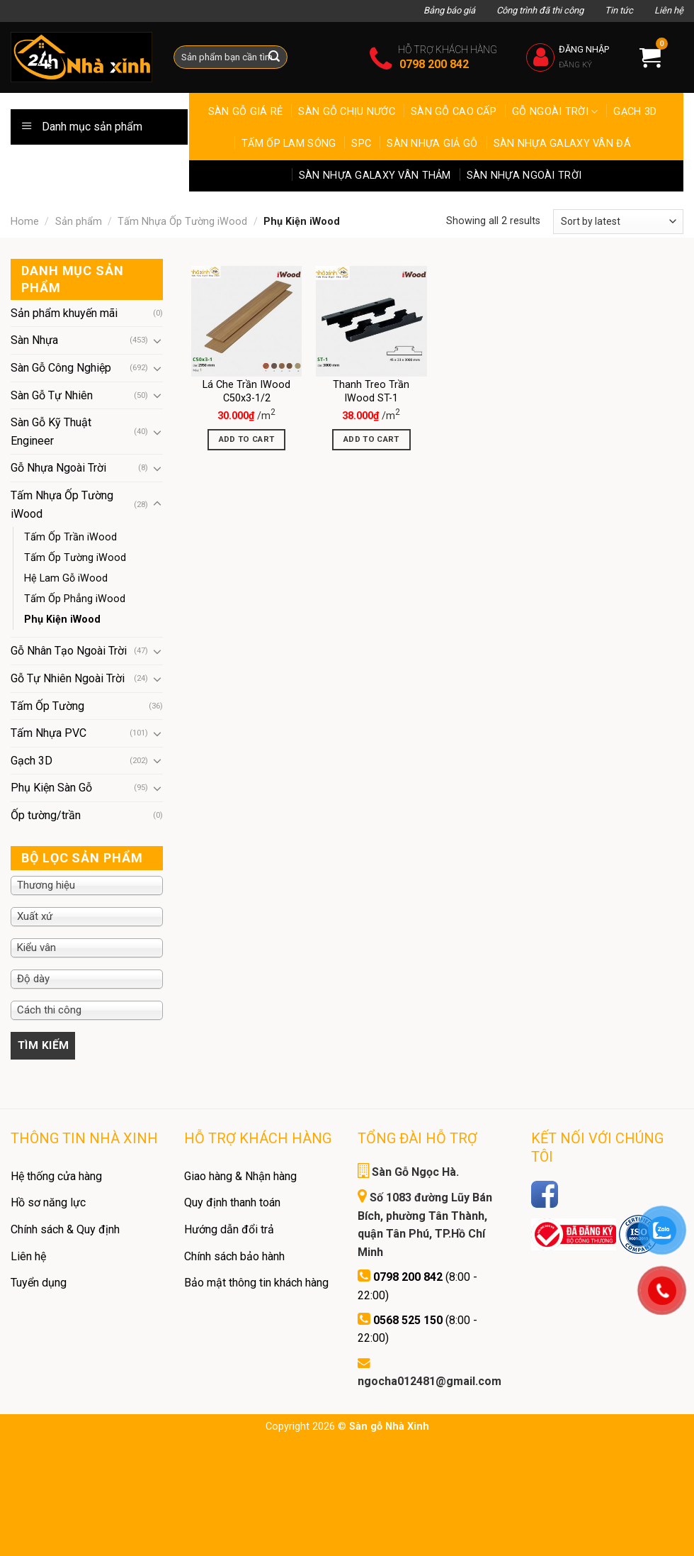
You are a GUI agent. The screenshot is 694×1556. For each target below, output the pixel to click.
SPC (361, 144)
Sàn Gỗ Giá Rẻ (245, 112)
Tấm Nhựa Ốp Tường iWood (182, 222)
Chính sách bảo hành (234, 1256)
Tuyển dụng (39, 1282)
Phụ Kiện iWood (62, 619)
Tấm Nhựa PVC (48, 733)
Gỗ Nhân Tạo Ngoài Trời (69, 650)
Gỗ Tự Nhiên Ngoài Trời (68, 678)
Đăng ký (575, 65)
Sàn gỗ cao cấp (453, 112)
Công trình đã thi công (540, 10)
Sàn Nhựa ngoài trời (524, 176)
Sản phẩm (78, 222)
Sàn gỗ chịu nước (346, 112)
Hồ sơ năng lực (48, 1202)
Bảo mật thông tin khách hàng (256, 1282)
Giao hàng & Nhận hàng (240, 1176)
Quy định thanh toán (232, 1202)
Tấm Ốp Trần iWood (70, 537)
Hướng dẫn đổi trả (229, 1229)
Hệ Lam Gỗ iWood (66, 578)
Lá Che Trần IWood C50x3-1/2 (246, 391)
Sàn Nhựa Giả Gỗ (432, 144)
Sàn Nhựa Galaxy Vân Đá (562, 144)
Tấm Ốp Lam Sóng (288, 144)
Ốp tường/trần (46, 815)
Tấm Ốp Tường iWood (75, 558)
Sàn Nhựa (34, 340)
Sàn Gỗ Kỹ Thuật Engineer (51, 432)
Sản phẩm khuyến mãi (64, 313)
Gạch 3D (634, 112)
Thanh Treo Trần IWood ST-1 (371, 391)
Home (25, 222)
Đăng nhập (584, 49)
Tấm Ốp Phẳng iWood (74, 599)
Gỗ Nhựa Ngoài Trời (58, 467)
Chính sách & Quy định (65, 1229)
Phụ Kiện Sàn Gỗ (51, 787)
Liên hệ (668, 10)
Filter (43, 1045)
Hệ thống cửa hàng (56, 1176)
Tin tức (619, 10)
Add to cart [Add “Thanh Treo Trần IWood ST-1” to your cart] (371, 439)
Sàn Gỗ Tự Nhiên (52, 395)
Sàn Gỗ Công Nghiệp (61, 367)
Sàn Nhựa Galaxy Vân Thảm (375, 176)
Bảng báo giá (449, 10)
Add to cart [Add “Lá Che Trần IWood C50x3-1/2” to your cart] (247, 439)
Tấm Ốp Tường (47, 706)
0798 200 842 (434, 64)
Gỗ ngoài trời (555, 111)
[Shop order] (618, 221)
